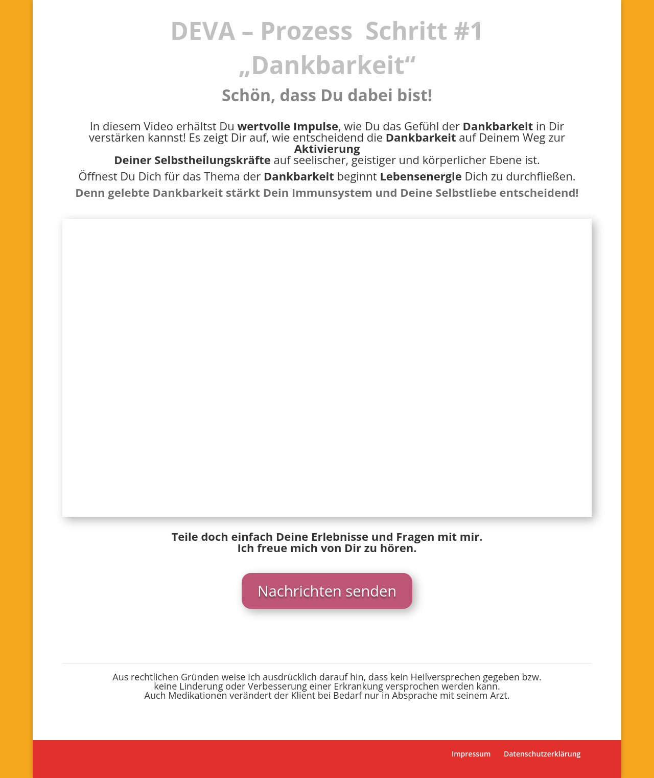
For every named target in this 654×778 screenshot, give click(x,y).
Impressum (471, 754)
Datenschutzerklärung (542, 754)
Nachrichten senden (327, 591)
